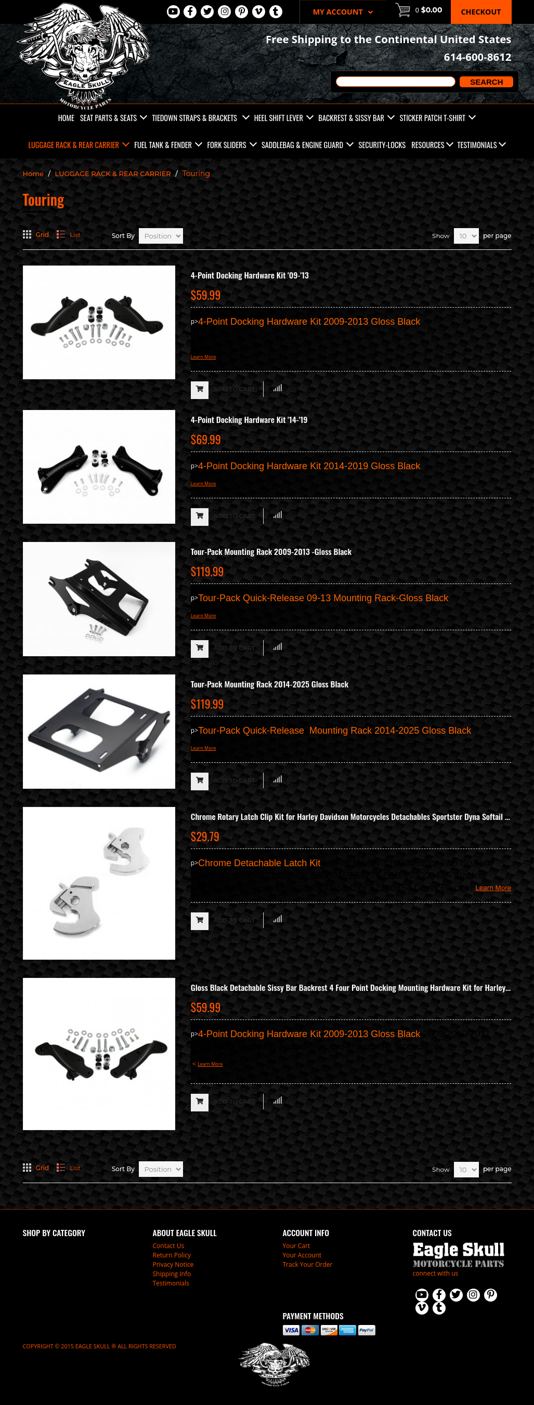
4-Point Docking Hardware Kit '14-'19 (249, 419)
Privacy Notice (173, 1264)
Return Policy (172, 1255)
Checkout (481, 12)
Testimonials (477, 144)
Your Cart (296, 1245)
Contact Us (169, 1245)
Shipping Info (172, 1273)
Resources (427, 144)
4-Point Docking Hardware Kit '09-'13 (250, 275)
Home (33, 173)
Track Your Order (308, 1264)
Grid (42, 234)
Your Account (302, 1255)
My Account (343, 12)
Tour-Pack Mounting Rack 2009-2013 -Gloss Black (271, 551)
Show (440, 236)
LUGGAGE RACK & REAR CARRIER (113, 173)
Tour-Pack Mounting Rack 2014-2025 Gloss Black (269, 684)
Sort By (123, 236)
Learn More (203, 356)
